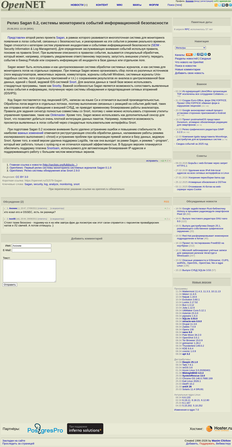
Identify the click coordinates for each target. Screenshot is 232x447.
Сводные (205, 58)
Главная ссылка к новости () (43, 164)
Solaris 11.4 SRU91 (193, 389)
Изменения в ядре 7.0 (186, 409)
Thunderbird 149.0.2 (193, 345)
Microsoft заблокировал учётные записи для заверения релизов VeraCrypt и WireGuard (202, 253)
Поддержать (207, 443)
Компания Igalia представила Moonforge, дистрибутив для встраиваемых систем (202, 138)
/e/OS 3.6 (187, 367)
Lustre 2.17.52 (190, 302)
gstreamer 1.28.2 (191, 343)
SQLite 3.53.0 (190, 318)
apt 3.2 (186, 354)
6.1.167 (186, 403)
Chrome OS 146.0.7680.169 (197, 378)
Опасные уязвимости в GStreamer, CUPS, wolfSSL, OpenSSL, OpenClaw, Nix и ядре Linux (203, 263)
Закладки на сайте (13, 440)
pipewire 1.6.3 (189, 315)
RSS (166, 201)
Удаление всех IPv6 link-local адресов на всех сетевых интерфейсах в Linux (203, 171)
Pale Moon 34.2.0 (191, 335)
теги (178, 4)
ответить (42, 208)
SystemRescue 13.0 (193, 375)
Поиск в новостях (185, 65)
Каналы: (180, 54)
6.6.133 (186, 397)
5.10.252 (197, 405)
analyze (53, 184)
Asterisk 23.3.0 (190, 313)
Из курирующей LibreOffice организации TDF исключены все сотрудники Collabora (202, 92)
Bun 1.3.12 (188, 305)
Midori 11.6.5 (189, 294)
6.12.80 (205, 400)
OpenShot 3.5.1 (190, 337)
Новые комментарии (187, 69)
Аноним (13, 208)
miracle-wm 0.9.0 (192, 321)
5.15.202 (187, 405)
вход (197, 1)
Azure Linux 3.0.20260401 (196, 370)
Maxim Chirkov (221, 440)
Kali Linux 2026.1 (191, 381)
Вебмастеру (223, 443)
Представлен (16, 37)
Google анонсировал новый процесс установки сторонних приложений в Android (201, 111)
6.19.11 (186, 400)
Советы (202, 155)
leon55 (12, 219)
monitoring (66, 184)
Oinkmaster (57, 115)
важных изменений (30, 132)
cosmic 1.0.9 (189, 351)
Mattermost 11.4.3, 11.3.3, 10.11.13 (201, 291)
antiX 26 (187, 386)
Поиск (171, 4)
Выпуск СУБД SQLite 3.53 (196, 270)
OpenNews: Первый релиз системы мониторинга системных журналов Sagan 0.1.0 (60, 167)
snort (77, 184)
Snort (72, 82)
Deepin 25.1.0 (190, 362)
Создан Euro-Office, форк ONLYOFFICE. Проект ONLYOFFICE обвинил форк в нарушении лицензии (202, 103)
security (38, 184)
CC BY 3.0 (22, 176)
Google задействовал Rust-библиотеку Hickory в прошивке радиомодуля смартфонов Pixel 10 (203, 211)
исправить (152, 160)
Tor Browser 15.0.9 (192, 340)
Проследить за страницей (18, 443)
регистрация (207, 1)
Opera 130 (188, 329)
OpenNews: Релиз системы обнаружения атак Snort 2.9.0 (45, 170)
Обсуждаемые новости (202, 201)
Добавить (192, 443)
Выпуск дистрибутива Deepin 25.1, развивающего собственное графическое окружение (200, 228)
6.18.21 (196, 400)
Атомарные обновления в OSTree (207, 182)
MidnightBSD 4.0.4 (193, 373)
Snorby (56, 85)
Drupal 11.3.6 (189, 324)
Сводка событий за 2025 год (192, 143)
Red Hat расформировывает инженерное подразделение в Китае (203, 237)
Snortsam (53, 148)
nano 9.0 (187, 332)
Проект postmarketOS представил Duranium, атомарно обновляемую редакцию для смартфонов (202, 122)
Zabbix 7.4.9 (189, 326)
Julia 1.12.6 (188, 307)
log (46, 184)
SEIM (155, 45)
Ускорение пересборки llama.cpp (206, 177)
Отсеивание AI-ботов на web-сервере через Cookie (199, 188)
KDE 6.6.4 (187, 348)
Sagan (60, 37)
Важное (202, 84)
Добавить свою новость (189, 73)
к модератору (57, 208)
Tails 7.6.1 (187, 364)
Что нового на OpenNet (189, 62)
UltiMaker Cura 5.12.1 (194, 310)
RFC (187, 29)
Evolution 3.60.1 (191, 299)
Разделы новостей (186, 58)
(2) (22, 201)
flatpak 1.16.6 (189, 296)
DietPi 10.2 (188, 383)
